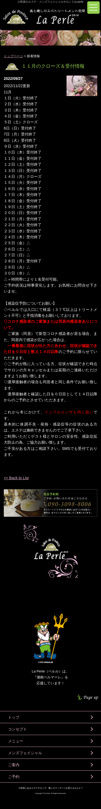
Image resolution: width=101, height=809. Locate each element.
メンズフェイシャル (25, 753)
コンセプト (17, 729)
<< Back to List (16, 478)
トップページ (13, 56)
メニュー (15, 741)
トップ (13, 717)
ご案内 (13, 765)
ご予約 (13, 776)
